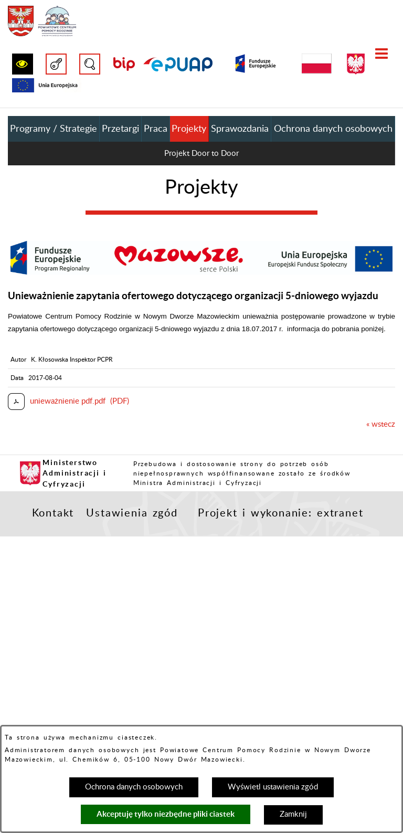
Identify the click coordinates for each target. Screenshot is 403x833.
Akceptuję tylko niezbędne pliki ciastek (166, 813)
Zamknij (293, 814)
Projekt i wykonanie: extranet (280, 513)
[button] (22, 64)
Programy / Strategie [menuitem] (53, 129)
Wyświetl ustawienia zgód (273, 787)
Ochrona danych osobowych (134, 787)
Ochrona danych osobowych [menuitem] (333, 129)
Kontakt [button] (53, 513)
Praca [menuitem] (155, 129)
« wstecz (380, 424)
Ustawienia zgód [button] (131, 513)
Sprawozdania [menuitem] (240, 129)
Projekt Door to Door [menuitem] (201, 153)
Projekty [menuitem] (189, 129)
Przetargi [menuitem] (120, 129)
